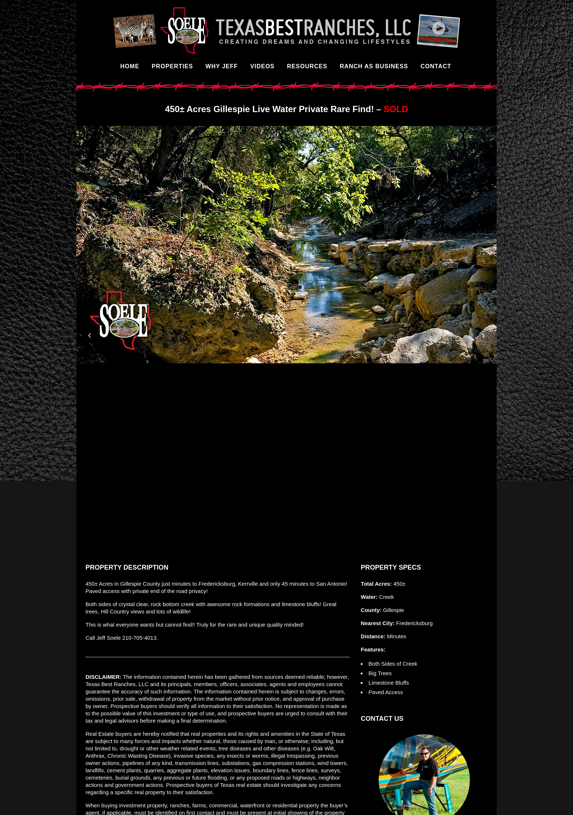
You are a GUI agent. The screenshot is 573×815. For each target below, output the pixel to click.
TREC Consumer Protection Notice (241, 805)
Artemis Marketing (449, 805)
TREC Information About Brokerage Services (336, 805)
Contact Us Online (424, 708)
